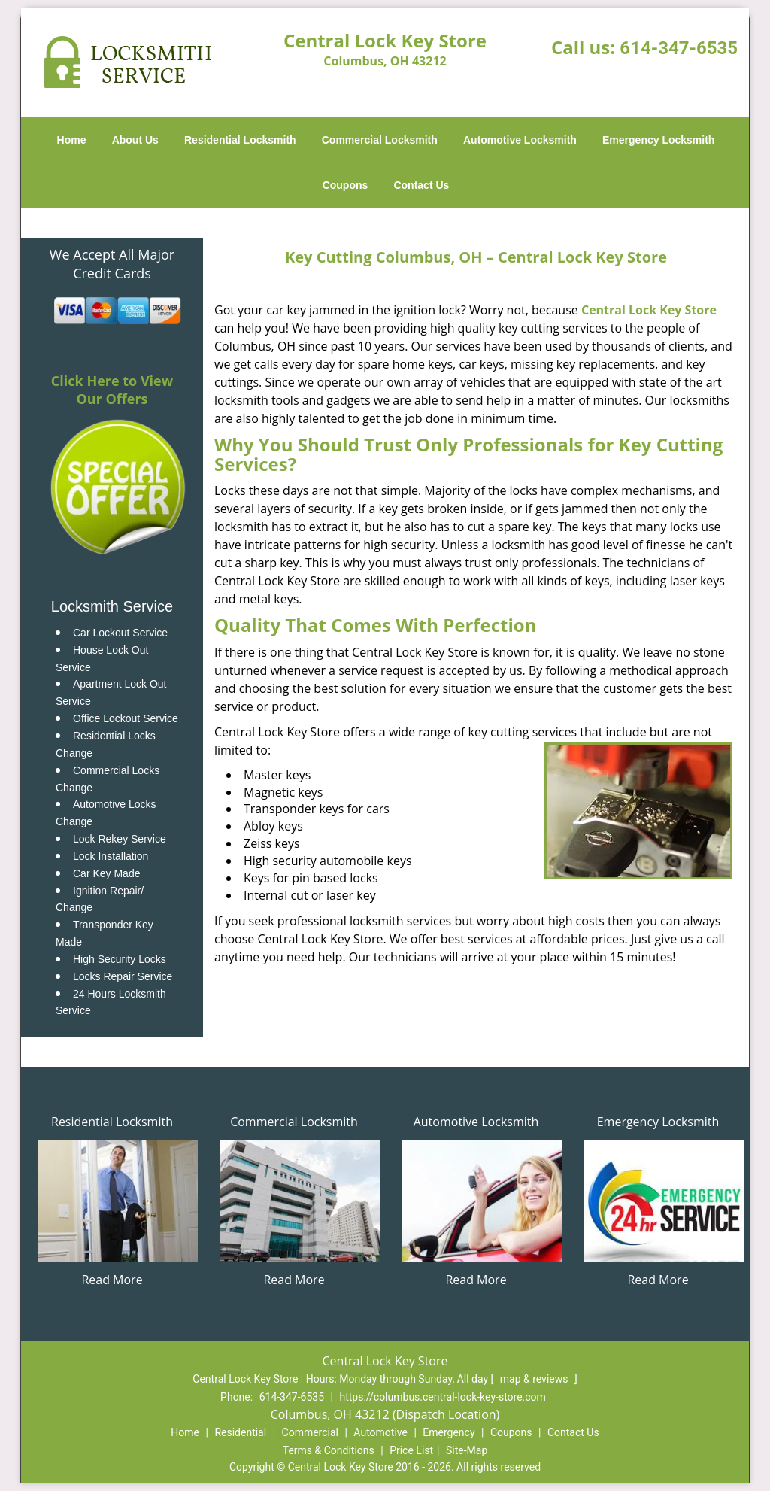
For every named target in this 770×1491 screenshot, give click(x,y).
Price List (411, 1450)
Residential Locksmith (240, 140)
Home (71, 140)
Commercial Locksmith (380, 140)
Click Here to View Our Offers (112, 390)
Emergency (448, 1432)
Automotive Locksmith (520, 140)
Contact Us (421, 185)
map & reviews (535, 1379)
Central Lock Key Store (649, 310)
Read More (111, 1279)
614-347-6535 (679, 48)
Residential (240, 1432)
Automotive (380, 1432)
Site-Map (466, 1450)
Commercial (310, 1432)
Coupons (345, 185)
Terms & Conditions (328, 1450)
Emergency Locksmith (658, 140)
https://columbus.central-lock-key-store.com (442, 1397)
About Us (135, 140)
